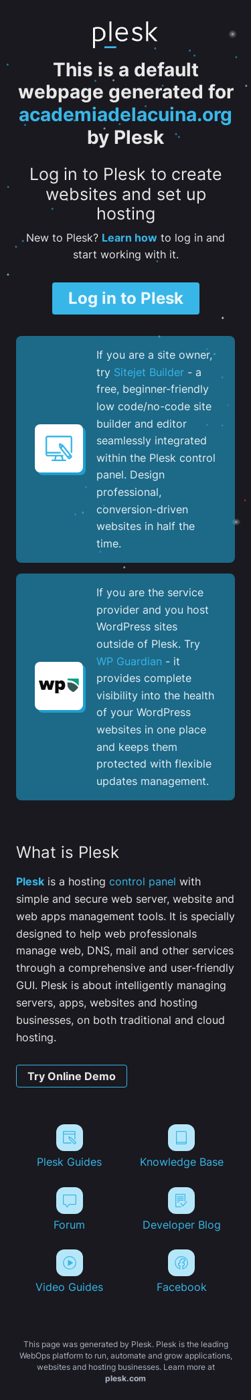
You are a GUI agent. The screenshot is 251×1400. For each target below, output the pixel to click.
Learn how (129, 237)
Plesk (30, 881)
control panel (142, 881)
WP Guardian (129, 661)
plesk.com (125, 1378)
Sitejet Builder (149, 372)
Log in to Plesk (125, 298)
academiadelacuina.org (125, 114)
